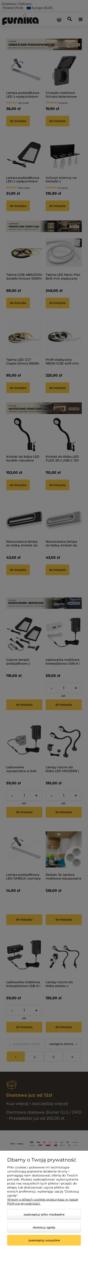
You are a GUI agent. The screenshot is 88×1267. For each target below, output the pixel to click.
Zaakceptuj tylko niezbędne (44, 1214)
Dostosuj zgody (44, 1227)
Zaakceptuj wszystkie (44, 1240)
